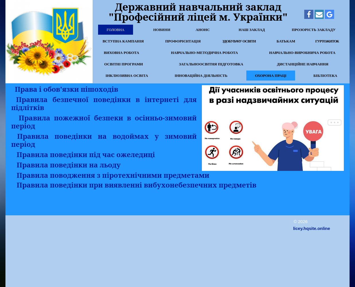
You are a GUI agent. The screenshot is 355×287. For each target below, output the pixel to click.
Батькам (285, 41)
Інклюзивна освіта (127, 75)
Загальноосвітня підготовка (211, 64)
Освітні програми (123, 64)
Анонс (203, 30)
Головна (115, 30)
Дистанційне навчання (302, 64)
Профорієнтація (183, 41)
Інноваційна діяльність (201, 75)
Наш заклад (252, 30)
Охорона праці (270, 75)
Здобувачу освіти (239, 41)
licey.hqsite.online (311, 228)
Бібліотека (325, 75)
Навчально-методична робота (204, 52)
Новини (161, 30)
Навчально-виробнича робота (302, 52)
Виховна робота (121, 52)
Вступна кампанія (123, 41)
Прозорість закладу (314, 30)
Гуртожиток (327, 41)
